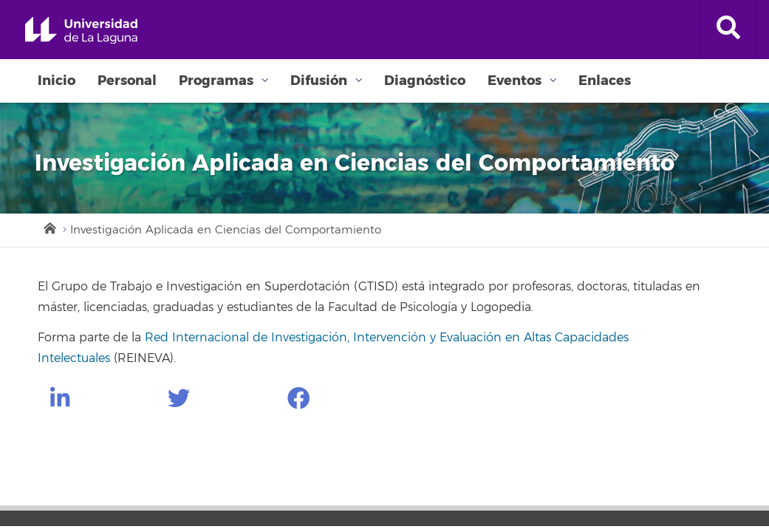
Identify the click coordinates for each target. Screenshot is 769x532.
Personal (127, 80)
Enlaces (604, 80)
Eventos (514, 80)
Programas (216, 80)
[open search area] (728, 29)
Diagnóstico (424, 80)
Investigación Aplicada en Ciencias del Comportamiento (225, 230)
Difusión (318, 80)
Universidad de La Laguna (81, 30)
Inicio (56, 80)
